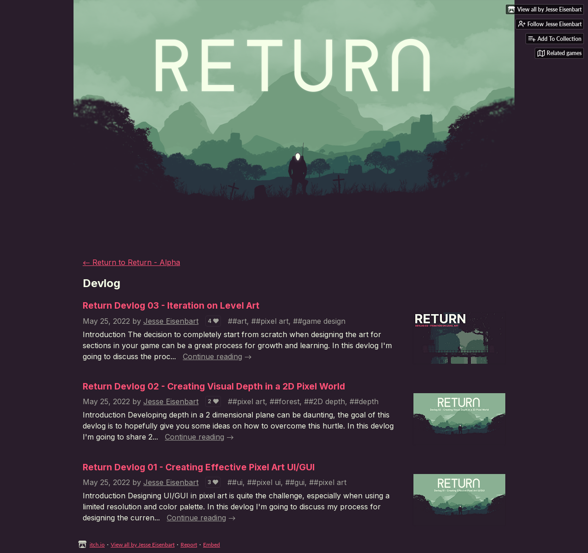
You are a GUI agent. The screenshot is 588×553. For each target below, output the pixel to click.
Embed (211, 544)
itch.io (97, 544)
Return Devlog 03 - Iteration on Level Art (171, 305)
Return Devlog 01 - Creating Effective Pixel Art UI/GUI (199, 467)
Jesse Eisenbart (170, 321)
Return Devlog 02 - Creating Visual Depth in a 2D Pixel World (214, 386)
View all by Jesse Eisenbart (143, 544)
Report (189, 544)
